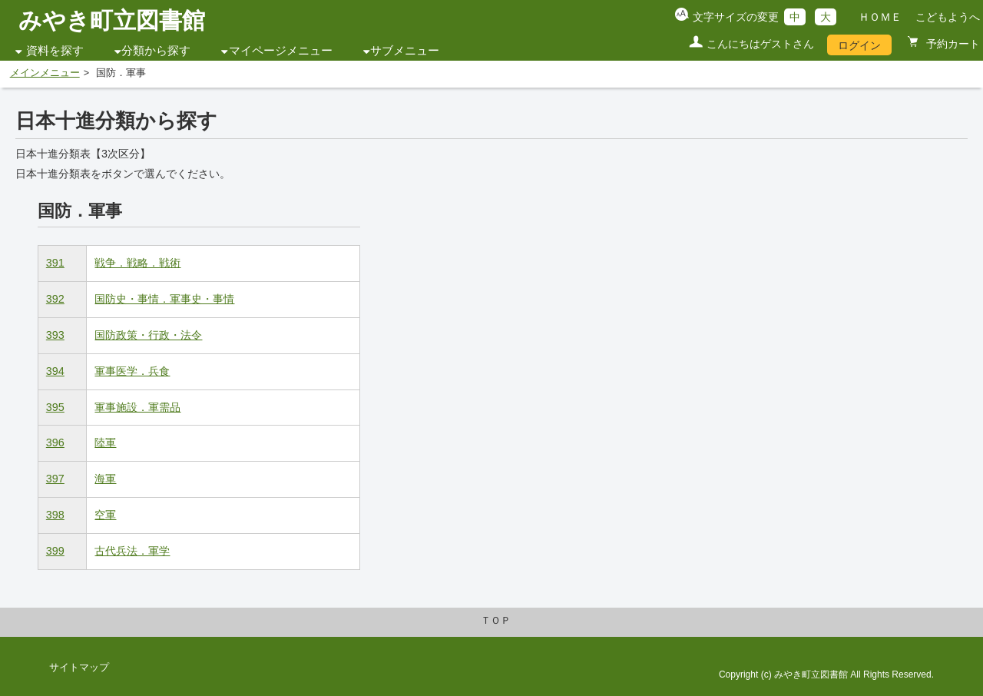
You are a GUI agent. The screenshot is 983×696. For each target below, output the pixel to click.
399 (55, 551)
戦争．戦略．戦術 (137, 263)
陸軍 (105, 442)
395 (55, 407)
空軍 (105, 515)
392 (55, 299)
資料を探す (55, 51)
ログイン (859, 45)
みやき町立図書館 (111, 20)
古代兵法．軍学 (132, 551)
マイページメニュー (281, 51)
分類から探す (155, 51)
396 (55, 442)
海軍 (105, 478)
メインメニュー (45, 73)
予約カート (951, 44)
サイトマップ (79, 667)
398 (55, 515)
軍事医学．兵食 (132, 371)
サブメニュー (404, 51)
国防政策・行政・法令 (148, 335)
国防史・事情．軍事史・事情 (164, 299)
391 (55, 263)
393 (55, 335)
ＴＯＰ (496, 620)
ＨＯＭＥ (880, 17)
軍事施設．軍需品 (137, 407)
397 (55, 478)
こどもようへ (947, 17)
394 (55, 371)
